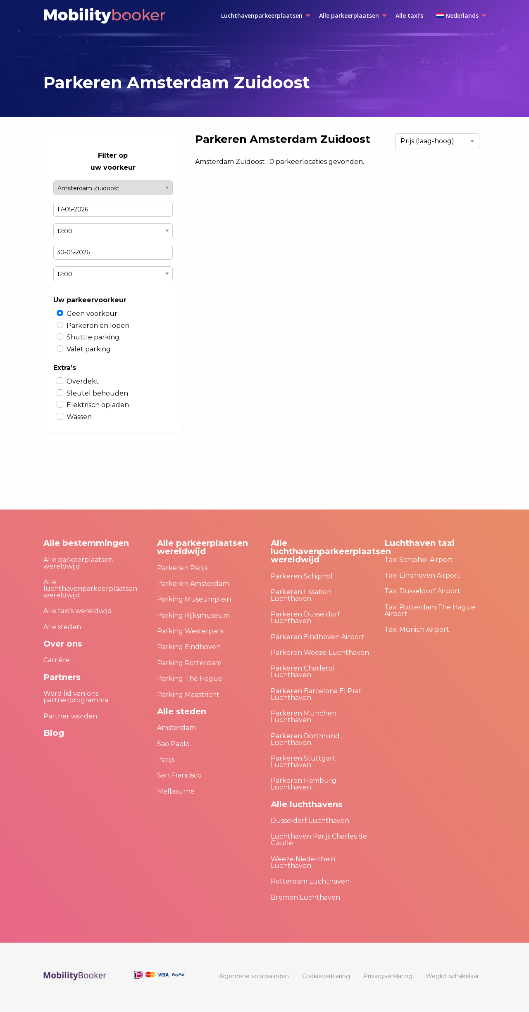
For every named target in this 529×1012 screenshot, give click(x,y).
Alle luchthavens (307, 804)
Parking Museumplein (194, 599)
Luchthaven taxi (419, 543)
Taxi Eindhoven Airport (422, 575)
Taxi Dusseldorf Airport (422, 591)
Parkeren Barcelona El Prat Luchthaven (316, 694)
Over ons (62, 644)
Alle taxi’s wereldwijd (77, 611)
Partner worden (70, 716)
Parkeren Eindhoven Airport (318, 637)
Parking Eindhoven (189, 647)
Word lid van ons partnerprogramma (75, 697)
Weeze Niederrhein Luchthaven (303, 862)
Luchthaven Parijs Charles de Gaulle (319, 839)
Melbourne (176, 791)
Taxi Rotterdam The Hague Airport (429, 610)
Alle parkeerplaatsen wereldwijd (78, 563)
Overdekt (83, 381)
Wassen (79, 417)
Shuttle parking (93, 337)
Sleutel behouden (97, 393)
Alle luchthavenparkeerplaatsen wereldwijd (90, 588)
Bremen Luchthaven (305, 897)
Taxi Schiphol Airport (418, 560)
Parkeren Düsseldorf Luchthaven (305, 617)
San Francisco (179, 775)
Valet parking (89, 349)
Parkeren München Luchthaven (303, 716)
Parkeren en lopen (98, 325)
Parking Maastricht (188, 695)
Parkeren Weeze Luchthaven (320, 652)
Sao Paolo (173, 744)
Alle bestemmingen (86, 543)
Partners (62, 677)
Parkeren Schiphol (302, 576)
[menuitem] (263, 15)
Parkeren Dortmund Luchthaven (305, 739)
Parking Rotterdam (189, 663)
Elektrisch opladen (98, 405)
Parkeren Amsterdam (193, 584)
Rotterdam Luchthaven (310, 881)
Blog (53, 733)
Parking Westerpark (190, 631)
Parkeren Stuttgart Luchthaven (303, 761)
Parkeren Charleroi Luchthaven (302, 671)
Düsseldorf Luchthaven (310, 821)
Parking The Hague (189, 679)
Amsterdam (176, 728)
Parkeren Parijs (182, 568)
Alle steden (62, 627)
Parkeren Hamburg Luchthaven (303, 784)
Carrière (56, 660)
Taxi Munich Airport (416, 629)
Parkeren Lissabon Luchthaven (301, 595)
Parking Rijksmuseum (193, 615)
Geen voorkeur (92, 314)
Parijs (165, 759)
